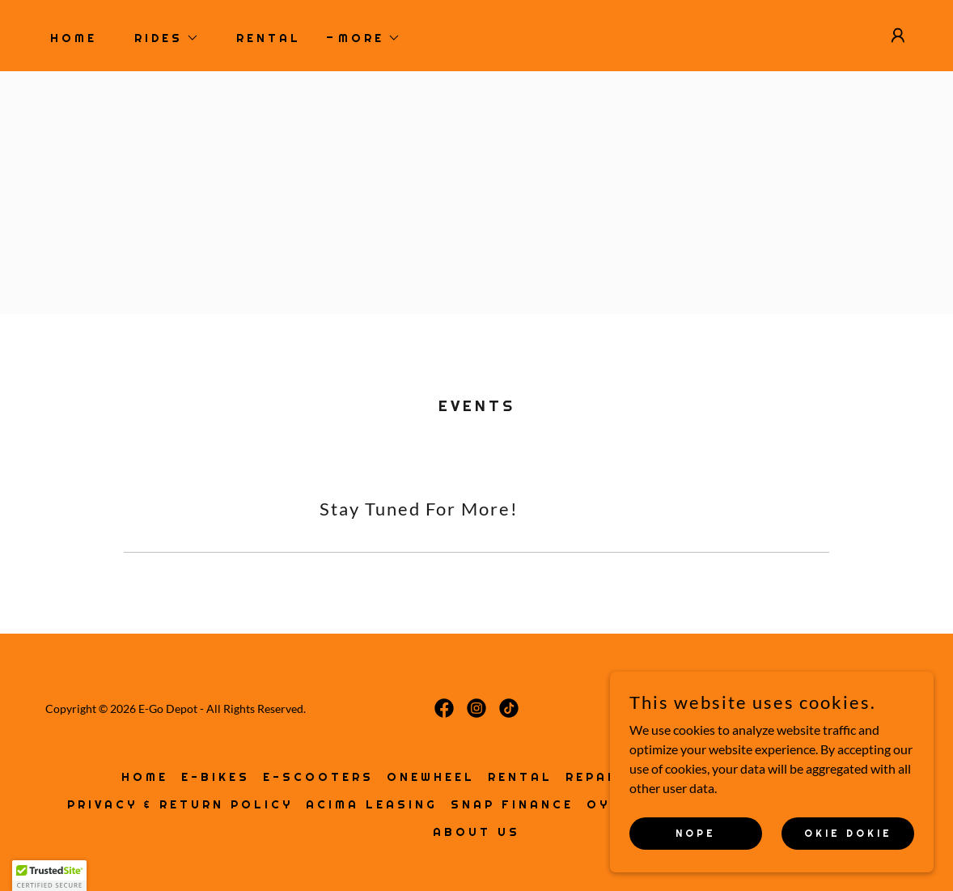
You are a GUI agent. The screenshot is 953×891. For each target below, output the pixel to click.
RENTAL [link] (268, 38)
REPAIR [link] (595, 777)
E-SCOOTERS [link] (318, 777)
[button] (161, 38)
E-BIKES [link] (215, 777)
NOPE (696, 832)
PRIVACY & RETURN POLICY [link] (180, 804)
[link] (444, 708)
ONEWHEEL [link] (431, 777)
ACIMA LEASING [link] (372, 804)
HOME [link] (73, 38)
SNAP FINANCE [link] (512, 804)
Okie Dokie (848, 832)
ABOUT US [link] (476, 832)
